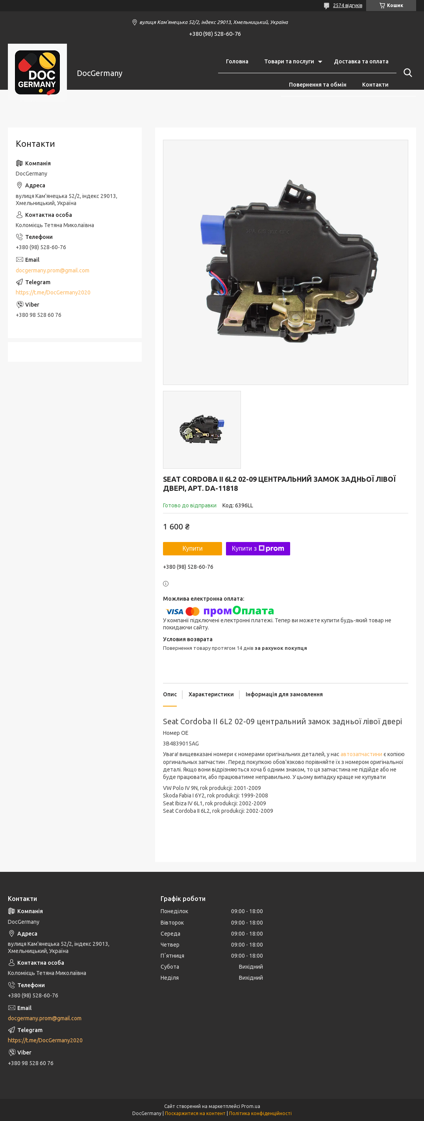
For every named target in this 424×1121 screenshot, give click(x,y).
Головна (237, 61)
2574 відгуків (347, 5)
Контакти (375, 84)
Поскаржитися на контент (195, 1113)
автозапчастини (361, 754)
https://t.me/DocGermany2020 (53, 292)
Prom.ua (250, 1106)
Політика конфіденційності (260, 1113)
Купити (192, 548)
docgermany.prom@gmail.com (52, 270)
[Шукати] (406, 72)
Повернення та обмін (317, 84)
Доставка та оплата (361, 61)
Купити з (258, 548)
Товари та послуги (289, 61)
